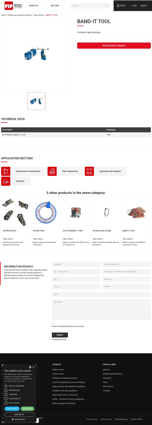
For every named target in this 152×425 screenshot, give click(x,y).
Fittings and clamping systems (64, 378)
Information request (114, 45)
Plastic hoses (57, 374)
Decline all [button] (19, 414)
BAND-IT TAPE (128, 231)
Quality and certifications (113, 374)
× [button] (33, 367)
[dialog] (19, 393)
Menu (121, 6)
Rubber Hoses (58, 370)
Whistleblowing (121, 419)
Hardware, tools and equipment (64, 391)
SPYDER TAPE (38, 231)
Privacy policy (91, 419)
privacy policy (78, 326)
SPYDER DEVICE (9, 231)
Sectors (54, 6)
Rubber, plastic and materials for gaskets (68, 386)
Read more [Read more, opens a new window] (20, 381)
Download (107, 378)
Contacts (106, 391)
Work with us (108, 386)
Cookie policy (106, 419)
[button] (19, 419)
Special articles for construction (65, 395)
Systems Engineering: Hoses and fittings (68, 382)
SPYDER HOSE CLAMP (102, 231)
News (105, 382)
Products (33, 6)
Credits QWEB (136, 419)
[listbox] (30, 367)
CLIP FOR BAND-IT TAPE (73, 231)
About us (106, 370)
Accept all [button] (27, 409)
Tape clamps (8, 239)
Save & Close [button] (12, 409)
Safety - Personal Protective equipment (68, 399)
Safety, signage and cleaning (63, 403)
